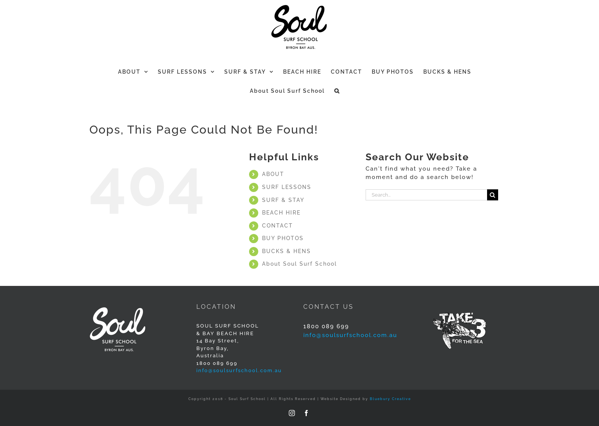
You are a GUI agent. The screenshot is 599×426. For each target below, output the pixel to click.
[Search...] (426, 194)
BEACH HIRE (281, 213)
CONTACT (277, 226)
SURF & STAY (283, 200)
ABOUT (273, 174)
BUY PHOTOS (283, 238)
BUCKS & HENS (286, 251)
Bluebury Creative (390, 399)
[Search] (492, 194)
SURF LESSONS (286, 187)
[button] (337, 90)
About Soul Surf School (299, 264)
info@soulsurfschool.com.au (239, 370)
